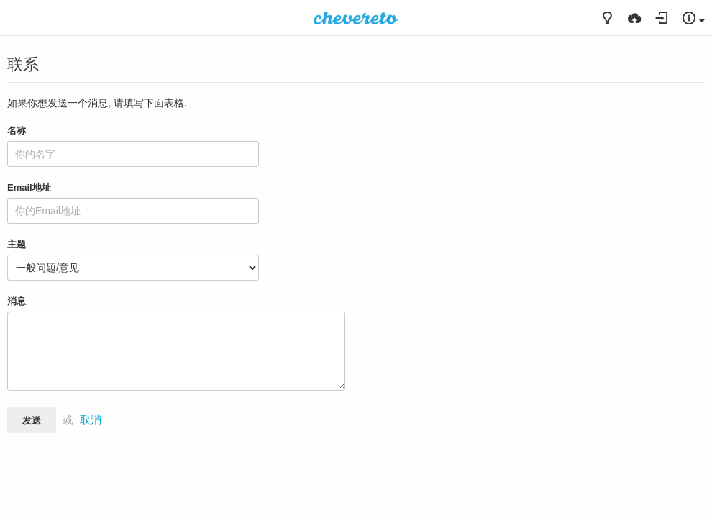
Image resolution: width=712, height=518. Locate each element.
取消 (90, 420)
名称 (16, 130)
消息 (16, 301)
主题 (16, 244)
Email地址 (29, 187)
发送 (31, 420)
